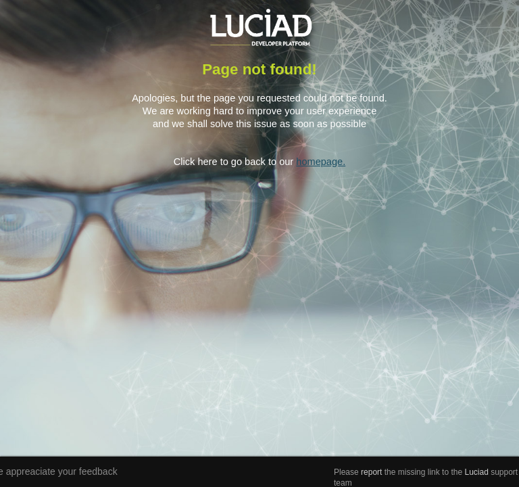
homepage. (320, 161)
